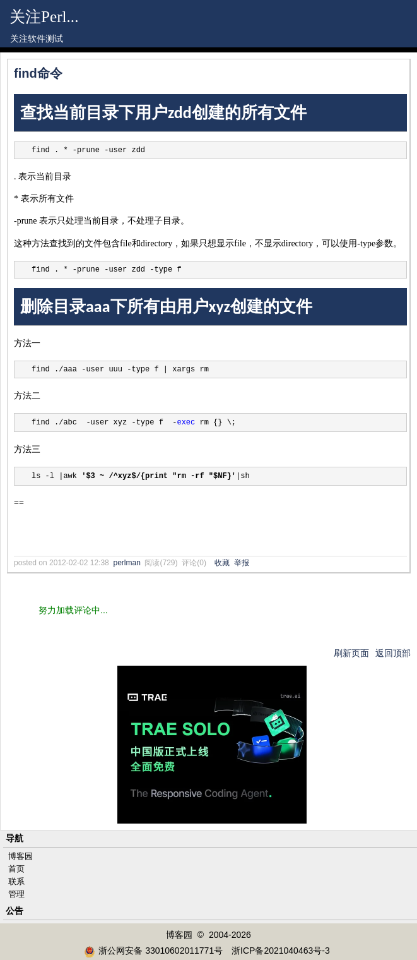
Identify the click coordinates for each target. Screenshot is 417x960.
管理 (16, 894)
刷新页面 (351, 653)
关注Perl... (43, 16)
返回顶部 (393, 653)
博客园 (20, 856)
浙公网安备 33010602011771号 (153, 950)
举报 (241, 562)
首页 (16, 868)
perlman (126, 562)
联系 (16, 881)
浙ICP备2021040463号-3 (281, 950)
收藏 (222, 562)
